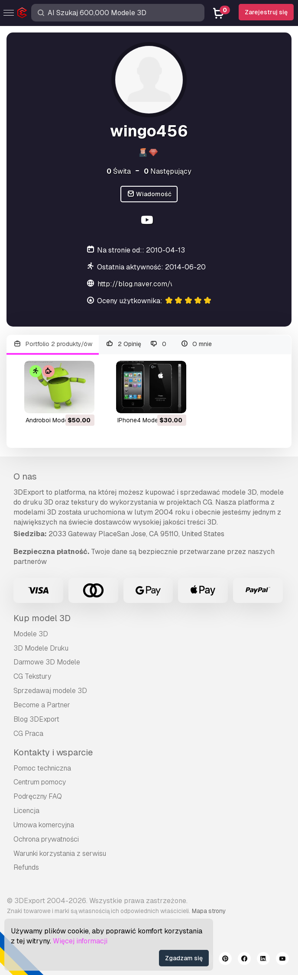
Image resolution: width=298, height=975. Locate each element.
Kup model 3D (42, 618)
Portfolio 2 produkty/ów (52, 344)
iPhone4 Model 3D (143, 420)
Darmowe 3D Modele (46, 662)
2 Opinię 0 (136, 344)
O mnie (196, 344)
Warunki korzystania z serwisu (59, 853)
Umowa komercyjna (43, 824)
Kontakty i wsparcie (53, 752)
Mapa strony (209, 911)
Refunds (26, 867)
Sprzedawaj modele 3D (50, 690)
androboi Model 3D (52, 420)
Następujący (167, 171)
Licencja (26, 810)
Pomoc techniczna (42, 768)
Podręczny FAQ (37, 796)
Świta (119, 171)
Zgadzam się (184, 958)
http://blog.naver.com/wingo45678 (154, 283)
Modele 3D (30, 633)
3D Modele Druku (40, 648)
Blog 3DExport (36, 719)
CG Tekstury (32, 676)
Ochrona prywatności (46, 839)
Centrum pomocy (39, 782)
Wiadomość (149, 194)
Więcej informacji (80, 941)
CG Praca (28, 733)
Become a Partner (41, 704)
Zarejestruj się (266, 12)
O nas (25, 476)
